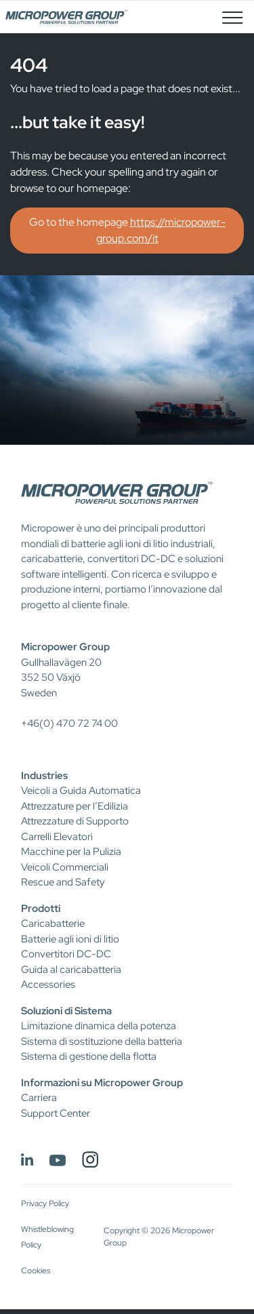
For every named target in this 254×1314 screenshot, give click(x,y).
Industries (44, 775)
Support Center (55, 1113)
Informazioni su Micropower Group (102, 1083)
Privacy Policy (45, 1203)
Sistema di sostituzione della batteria (101, 1041)
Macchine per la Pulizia (71, 851)
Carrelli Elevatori (57, 836)
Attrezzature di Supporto (75, 821)
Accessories (48, 984)
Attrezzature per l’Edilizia (74, 806)
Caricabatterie (53, 923)
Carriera (39, 1097)
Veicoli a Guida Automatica (81, 790)
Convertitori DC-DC (66, 954)
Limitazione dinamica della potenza (98, 1026)
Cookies (35, 1270)
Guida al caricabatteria (71, 969)
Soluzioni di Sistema (66, 1011)
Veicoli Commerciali (64, 867)
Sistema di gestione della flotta (88, 1056)
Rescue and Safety (63, 882)
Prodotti (40, 908)
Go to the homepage (127, 230)
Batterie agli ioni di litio (70, 939)
